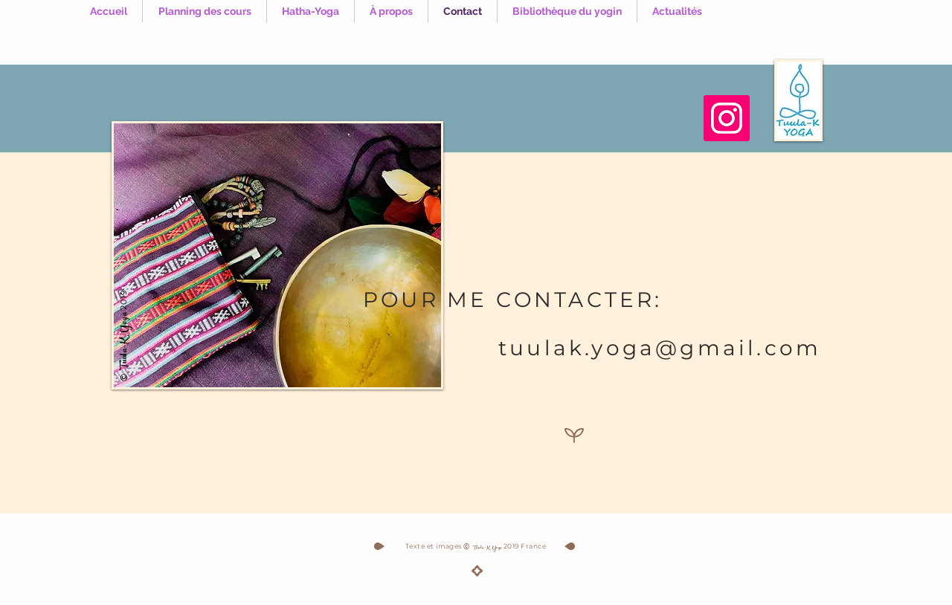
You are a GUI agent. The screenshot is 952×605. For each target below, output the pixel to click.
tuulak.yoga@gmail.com (659, 347)
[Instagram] (727, 118)
